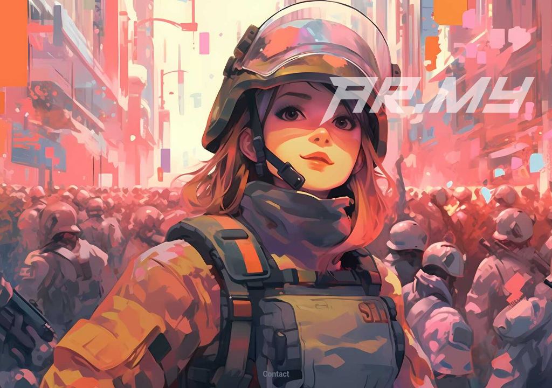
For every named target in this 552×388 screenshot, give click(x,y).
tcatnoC (276, 374)
